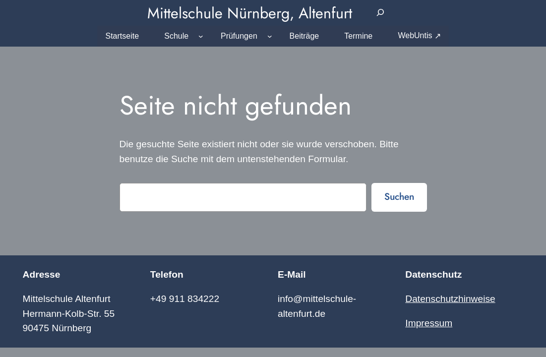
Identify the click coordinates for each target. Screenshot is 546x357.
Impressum (428, 323)
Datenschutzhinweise (450, 299)
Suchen (399, 196)
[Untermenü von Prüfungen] (269, 36)
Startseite (122, 36)
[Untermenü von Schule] (200, 36)
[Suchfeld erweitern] (380, 13)
